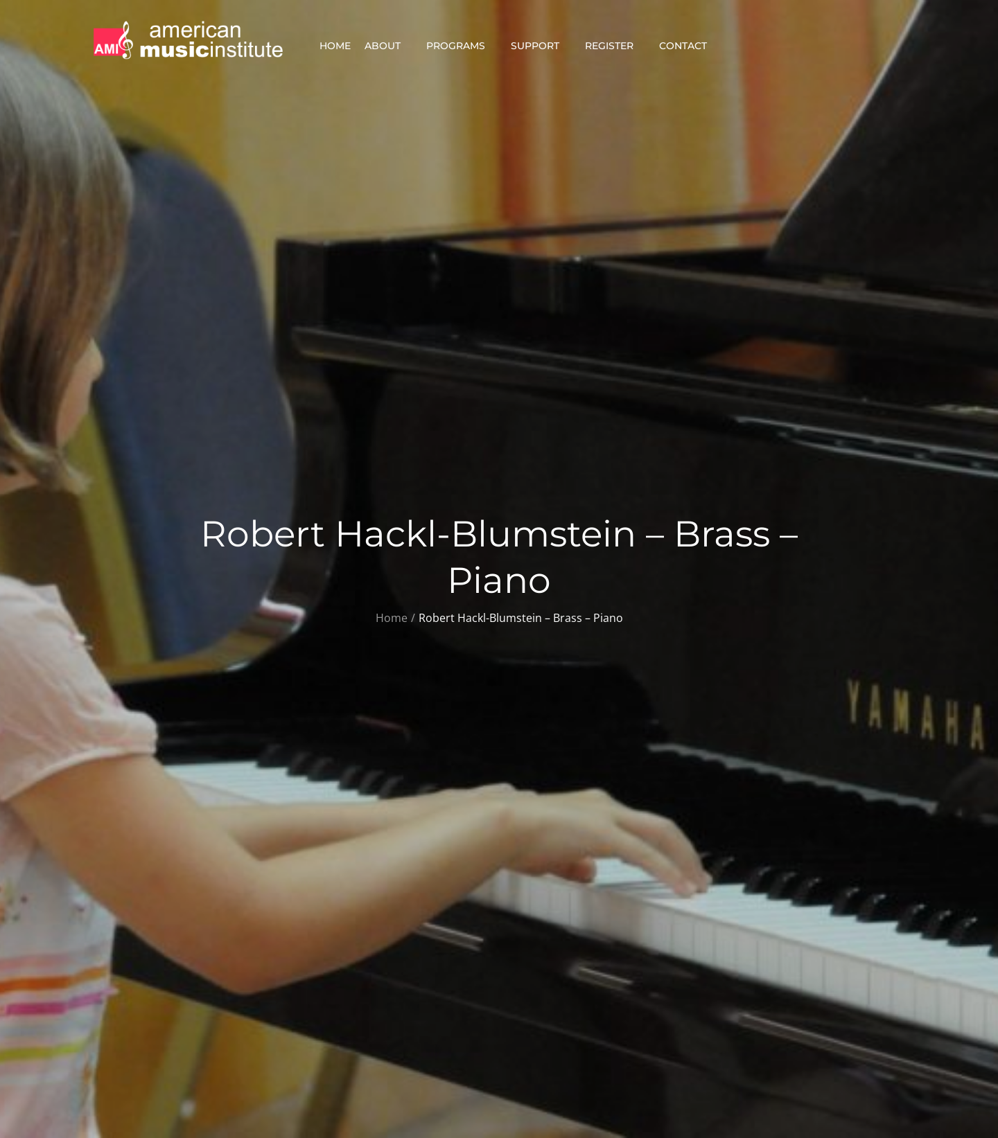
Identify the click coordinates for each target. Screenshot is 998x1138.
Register (615, 45)
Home (335, 45)
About (388, 45)
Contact (689, 45)
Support (541, 45)
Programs (461, 45)
